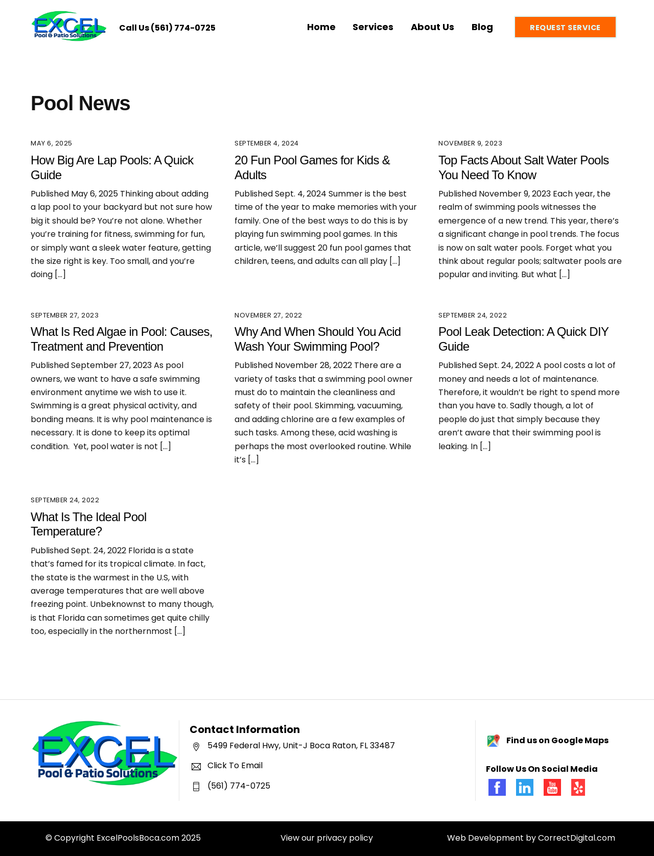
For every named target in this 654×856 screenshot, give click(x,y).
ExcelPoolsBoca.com (138, 838)
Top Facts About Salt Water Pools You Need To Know (523, 167)
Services (373, 26)
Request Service (565, 27)
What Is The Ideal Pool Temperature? (89, 524)
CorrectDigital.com (576, 838)
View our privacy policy (327, 838)
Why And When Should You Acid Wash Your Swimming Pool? (318, 339)
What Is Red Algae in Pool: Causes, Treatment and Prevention (122, 339)
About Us (432, 26)
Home (321, 26)
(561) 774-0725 (183, 28)
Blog (482, 26)
